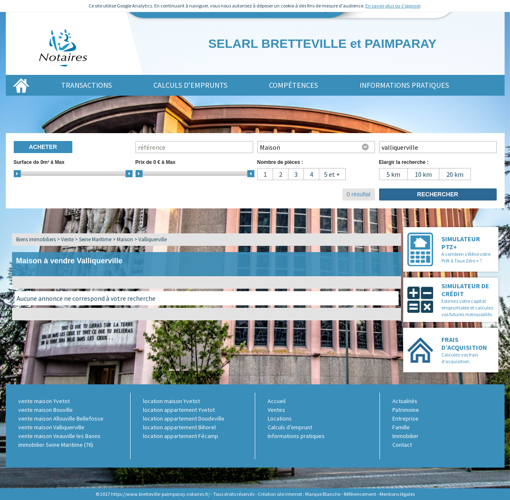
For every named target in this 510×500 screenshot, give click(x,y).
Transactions (86, 85)
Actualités (404, 401)
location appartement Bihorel (179, 427)
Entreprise (405, 418)
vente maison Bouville (45, 409)
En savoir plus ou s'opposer (392, 5)
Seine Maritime (95, 239)
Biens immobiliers (36, 239)
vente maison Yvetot (44, 401)
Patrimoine (405, 409)
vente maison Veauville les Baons (59, 436)
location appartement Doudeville (183, 418)
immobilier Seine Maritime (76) (55, 444)
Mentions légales (397, 494)
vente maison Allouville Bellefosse (60, 418)
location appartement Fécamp (180, 436)
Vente (67, 239)
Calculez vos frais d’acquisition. (459, 357)
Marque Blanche (322, 494)
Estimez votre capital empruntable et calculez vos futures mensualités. (467, 307)
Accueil (277, 401)
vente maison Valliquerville (51, 427)
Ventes (276, 409)
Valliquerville (152, 239)
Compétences (293, 85)
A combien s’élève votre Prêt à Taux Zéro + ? (465, 257)
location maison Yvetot (171, 401)
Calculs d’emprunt (290, 427)
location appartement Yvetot (179, 409)
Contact (402, 444)
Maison (125, 239)
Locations (280, 418)
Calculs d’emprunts (190, 85)
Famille (401, 427)
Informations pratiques (404, 85)
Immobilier (405, 436)
